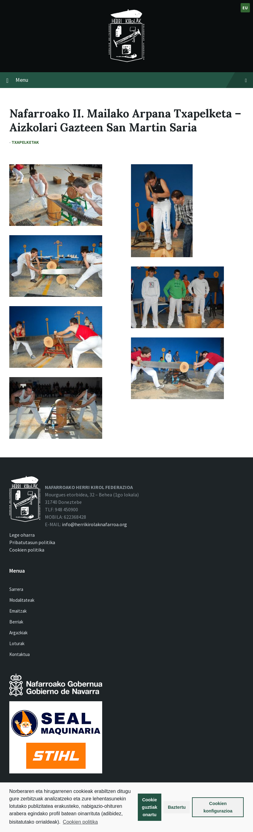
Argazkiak (18, 633)
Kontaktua (19, 654)
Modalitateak (21, 600)
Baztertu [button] (177, 807)
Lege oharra (22, 535)
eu (245, 8)
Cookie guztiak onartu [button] (149, 807)
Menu (131, 79)
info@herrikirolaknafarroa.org (94, 524)
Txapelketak (25, 142)
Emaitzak (18, 611)
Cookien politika (80, 822)
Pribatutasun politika (32, 542)
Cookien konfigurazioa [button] (218, 807)
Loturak (16, 643)
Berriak (16, 622)
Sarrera (16, 589)
